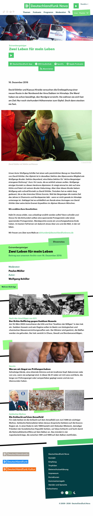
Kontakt (52, 458)
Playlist (82, 13)
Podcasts (37, 12)
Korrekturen (53, 477)
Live (76, 13)
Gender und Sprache (57, 485)
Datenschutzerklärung (58, 469)
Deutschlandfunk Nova (58, 454)
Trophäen (52, 465)
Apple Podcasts (74, 64)
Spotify (59, 64)
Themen (26, 12)
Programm (48, 12)
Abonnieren (46, 69)
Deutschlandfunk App (21, 64)
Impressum (53, 473)
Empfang (52, 462)
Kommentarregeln (56, 481)
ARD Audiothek (43, 64)
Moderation (61, 12)
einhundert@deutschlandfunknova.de (56, 232)
